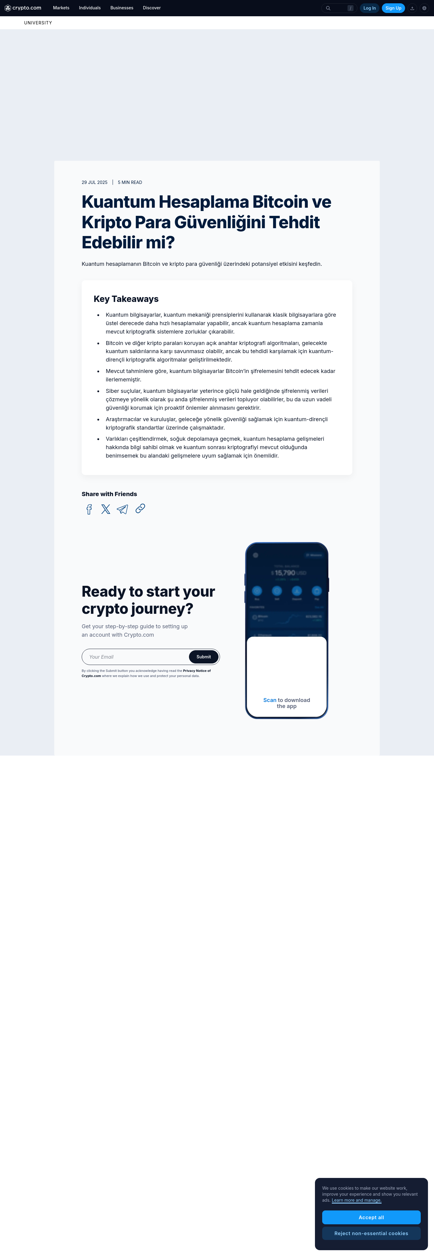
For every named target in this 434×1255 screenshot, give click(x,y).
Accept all (371, 1217)
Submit (204, 656)
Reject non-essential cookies (371, 1233)
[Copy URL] (140, 508)
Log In (369, 8)
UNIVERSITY (38, 22)
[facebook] (89, 509)
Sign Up (393, 8)
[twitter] (105, 509)
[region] (371, 1214)
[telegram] (122, 509)
